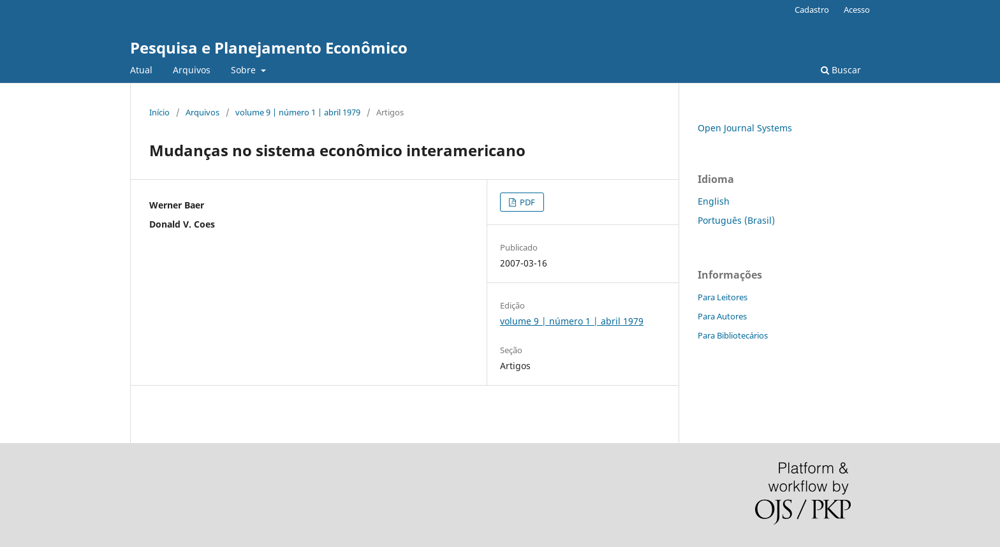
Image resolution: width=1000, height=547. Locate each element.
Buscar (841, 70)
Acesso (857, 9)
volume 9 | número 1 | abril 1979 (297, 112)
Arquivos (191, 70)
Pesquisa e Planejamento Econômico (269, 47)
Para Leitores (722, 297)
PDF (526, 202)
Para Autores (722, 316)
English (714, 201)
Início (159, 112)
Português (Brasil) (736, 220)
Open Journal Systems (745, 128)
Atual (141, 70)
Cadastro (812, 9)
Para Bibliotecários (733, 335)
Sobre (244, 70)
